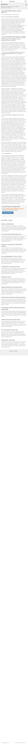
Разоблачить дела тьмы (8, 340)
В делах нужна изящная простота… (11, 234)
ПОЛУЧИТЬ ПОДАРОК (7, 212)
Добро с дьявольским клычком (20, 742)
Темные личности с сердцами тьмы (11, 287)
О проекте (11, 351)
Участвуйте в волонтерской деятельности (13, 297)
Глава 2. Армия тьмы (7, 223)
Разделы (15, 351)
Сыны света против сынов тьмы (10, 319)
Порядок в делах (6, 276)
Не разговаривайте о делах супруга (11, 256)
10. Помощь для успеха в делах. (10, 266)
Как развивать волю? (5, 742)
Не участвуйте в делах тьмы (9, 329)
